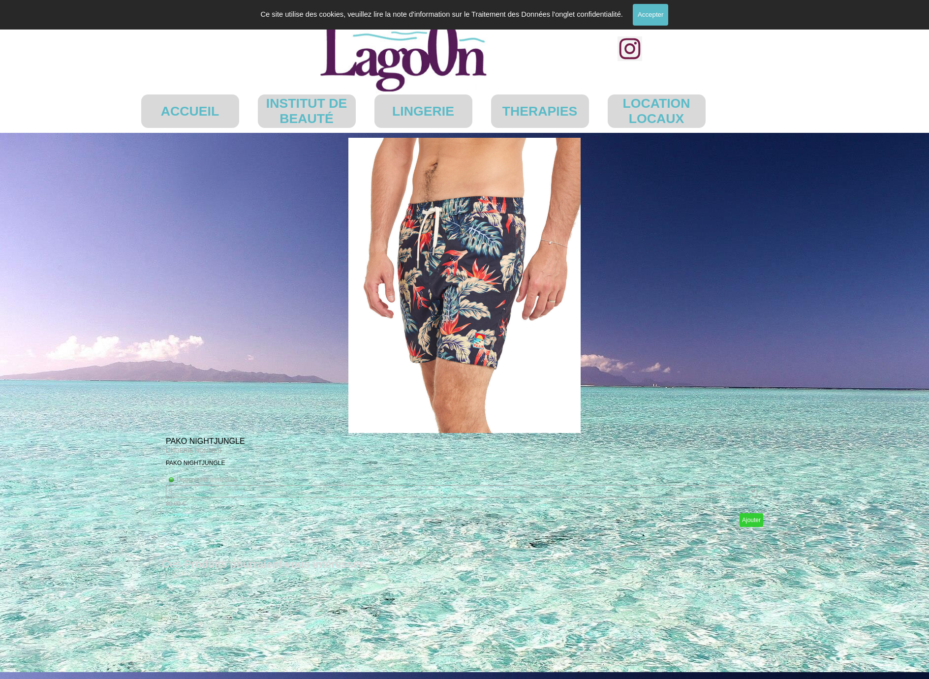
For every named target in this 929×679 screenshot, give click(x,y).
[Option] (461, 491)
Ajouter (751, 520)
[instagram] (630, 48)
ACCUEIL (190, 111)
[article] (464, 334)
